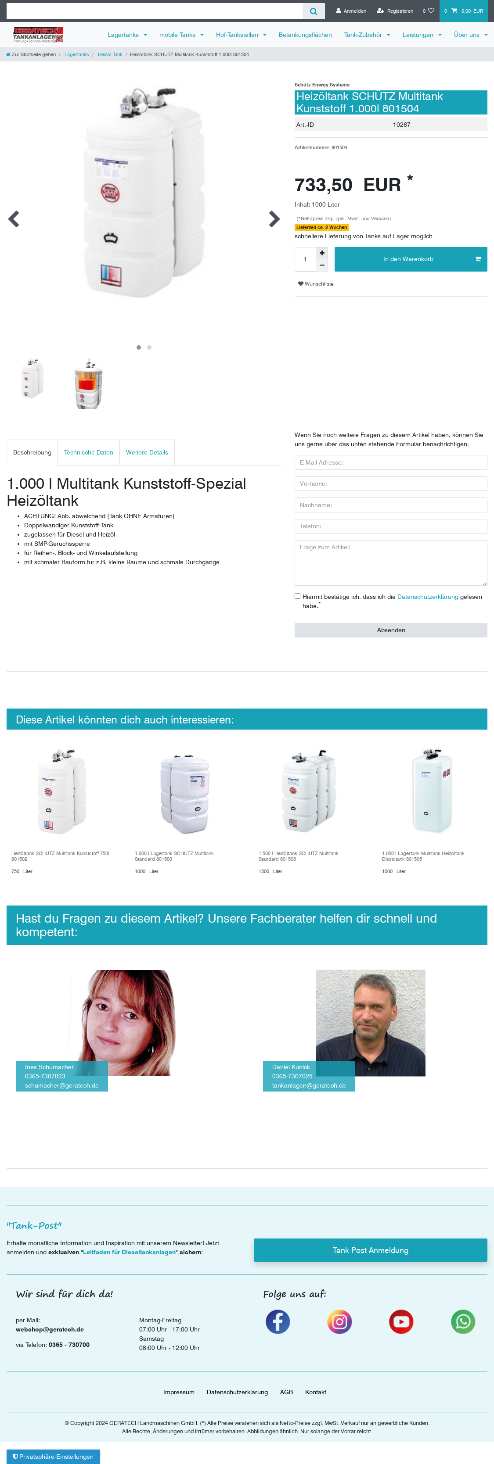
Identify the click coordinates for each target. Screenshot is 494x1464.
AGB (286, 1381)
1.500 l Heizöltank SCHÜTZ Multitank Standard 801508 (299, 846)
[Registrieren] (395, 11)
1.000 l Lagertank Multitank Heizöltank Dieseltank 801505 (423, 846)
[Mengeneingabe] (305, 259)
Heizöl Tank (110, 54)
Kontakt (315, 1381)
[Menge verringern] (322, 265)
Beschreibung (32, 442)
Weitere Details (147, 442)
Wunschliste (316, 283)
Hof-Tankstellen (238, 34)
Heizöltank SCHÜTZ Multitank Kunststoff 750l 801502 (60, 846)
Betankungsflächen (305, 34)
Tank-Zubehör (364, 34)
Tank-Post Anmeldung (370, 1240)
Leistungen (419, 34)
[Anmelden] (351, 11)
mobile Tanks (178, 34)
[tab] (32, 442)
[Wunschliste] (429, 11)
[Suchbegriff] (155, 11)
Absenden (391, 619)
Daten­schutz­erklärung (237, 1381)
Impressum (179, 1381)
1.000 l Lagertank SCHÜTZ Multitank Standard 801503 (174, 846)
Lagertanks (124, 34)
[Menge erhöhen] (322, 253)
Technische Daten (88, 442)
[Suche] (314, 11)
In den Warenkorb (432, 259)
